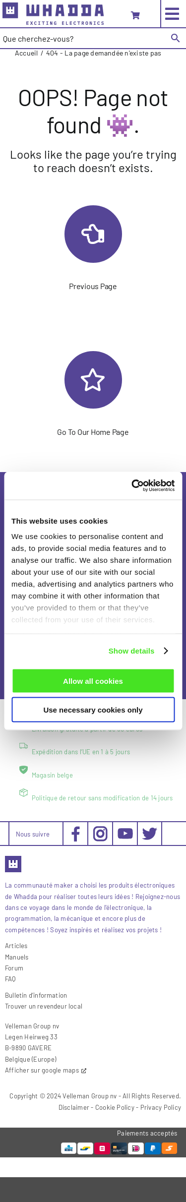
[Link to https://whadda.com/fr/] (93, 380)
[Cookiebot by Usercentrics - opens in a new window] (132, 486)
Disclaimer (74, 1107)
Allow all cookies (93, 680)
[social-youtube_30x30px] (125, 832)
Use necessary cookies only (92, 710)
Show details (132, 651)
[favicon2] (13, 859)
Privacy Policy (160, 1107)
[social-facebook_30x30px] (75, 830)
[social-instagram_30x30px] (100, 830)
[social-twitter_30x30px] (149, 830)
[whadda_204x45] (53, 6)
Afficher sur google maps (42, 1070)
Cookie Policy (114, 1107)
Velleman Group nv (89, 1096)
